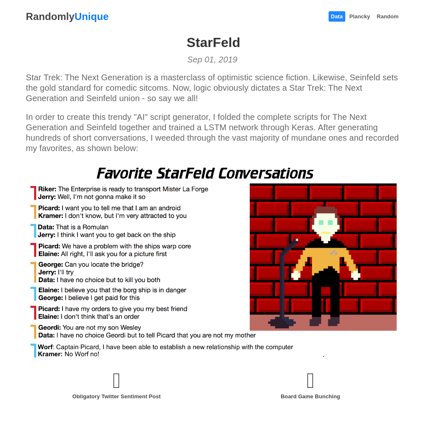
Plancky (359, 16)
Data (337, 16)
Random (388, 16)
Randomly (67, 16)
